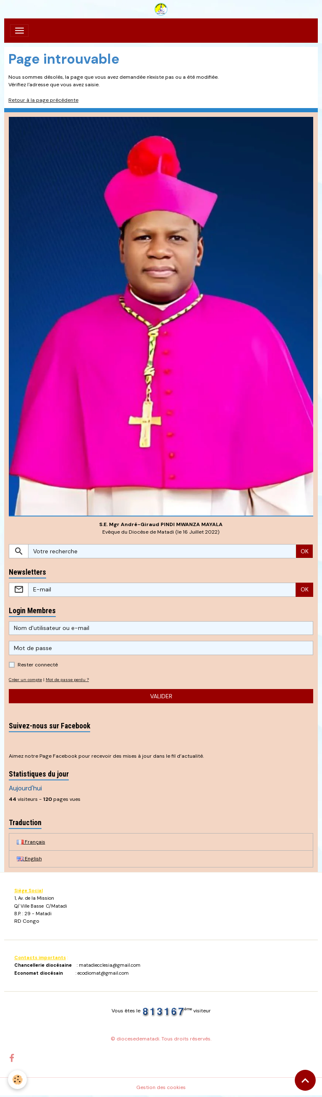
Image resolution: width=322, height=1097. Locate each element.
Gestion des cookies (161, 1087)
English (29, 858)
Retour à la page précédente (43, 100)
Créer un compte (25, 679)
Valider (161, 696)
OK (305, 551)
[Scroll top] (305, 1080)
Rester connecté (38, 664)
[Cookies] (17, 1079)
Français (31, 842)
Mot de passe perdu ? (67, 679)
